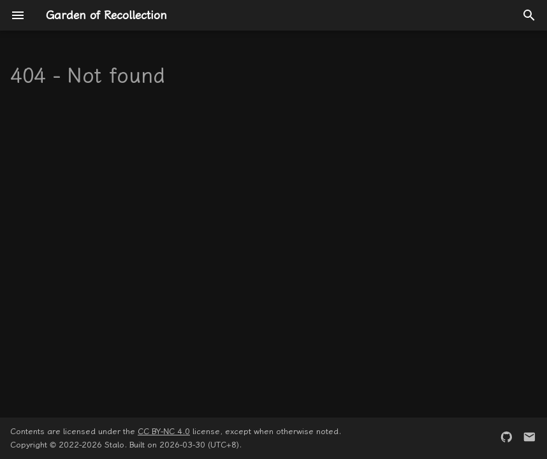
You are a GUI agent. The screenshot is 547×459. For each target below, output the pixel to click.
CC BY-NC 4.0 (164, 431)
